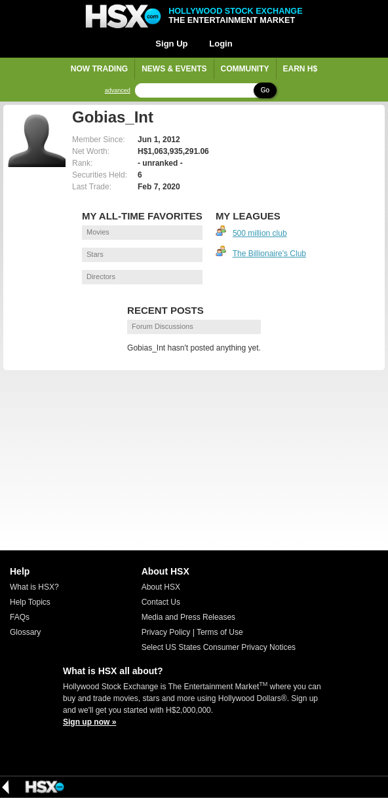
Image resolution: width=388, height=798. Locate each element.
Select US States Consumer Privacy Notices (219, 647)
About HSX (161, 587)
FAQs (19, 617)
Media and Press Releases (188, 617)
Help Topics (30, 602)
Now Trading (99, 68)
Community (245, 68)
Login (220, 43)
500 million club (260, 233)
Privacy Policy (166, 632)
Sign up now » (89, 722)
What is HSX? (34, 587)
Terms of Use (220, 632)
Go (265, 90)
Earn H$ (300, 68)
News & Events (174, 68)
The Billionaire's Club (269, 253)
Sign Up (171, 43)
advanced (117, 91)
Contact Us (161, 602)
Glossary (25, 632)
